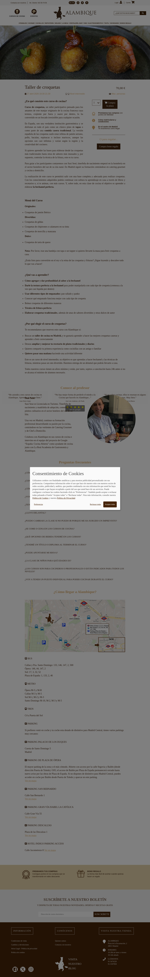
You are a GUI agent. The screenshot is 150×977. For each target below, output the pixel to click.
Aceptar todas (110, 504)
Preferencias (38, 504)
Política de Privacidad (66, 498)
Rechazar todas (95, 504)
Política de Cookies (40, 498)
